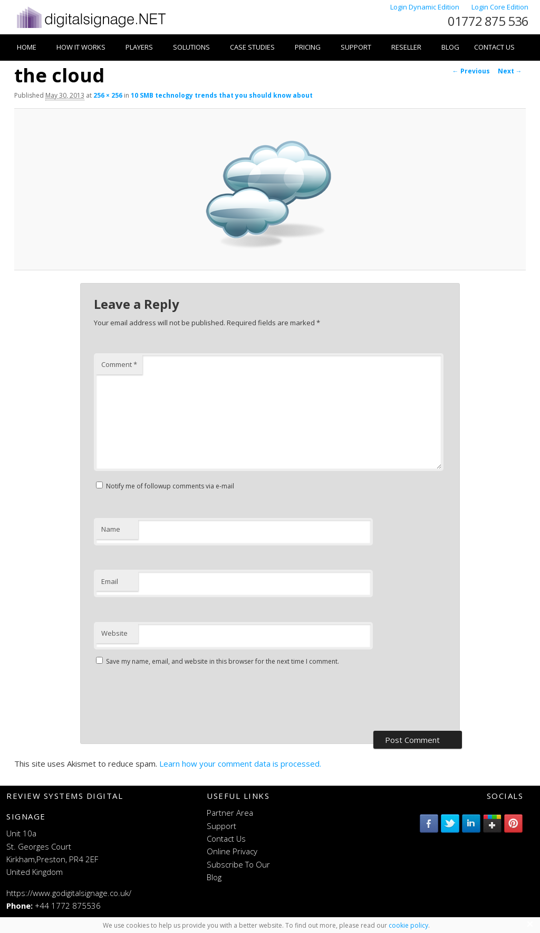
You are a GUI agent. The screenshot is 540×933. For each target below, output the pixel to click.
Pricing (308, 47)
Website (114, 633)
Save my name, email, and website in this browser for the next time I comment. (222, 661)
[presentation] (174, 699)
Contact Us (494, 47)
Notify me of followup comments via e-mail (170, 486)
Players (139, 47)
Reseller (406, 47)
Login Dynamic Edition (425, 7)
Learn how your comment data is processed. (240, 763)
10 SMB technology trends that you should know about (222, 95)
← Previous (471, 71)
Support (356, 47)
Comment (119, 364)
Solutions (191, 47)
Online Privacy (232, 851)
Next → (510, 71)
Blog (450, 47)
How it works (80, 47)
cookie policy (408, 925)
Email (109, 581)
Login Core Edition (499, 7)
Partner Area (230, 812)
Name (110, 529)
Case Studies (252, 47)
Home (26, 47)
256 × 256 (107, 95)
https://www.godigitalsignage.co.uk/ (68, 893)
